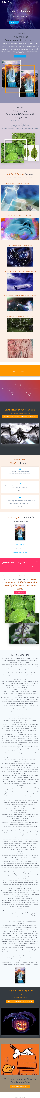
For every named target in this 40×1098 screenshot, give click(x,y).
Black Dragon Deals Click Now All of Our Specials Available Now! (20, 414)
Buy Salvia (13, 22)
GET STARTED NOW (19, 53)
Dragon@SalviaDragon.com (20, 550)
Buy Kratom (26, 22)
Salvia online (11, 37)
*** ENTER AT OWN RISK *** (20, 995)
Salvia (7, 2)
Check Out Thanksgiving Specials (20, 1083)
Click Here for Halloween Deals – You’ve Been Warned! (20, 998)
